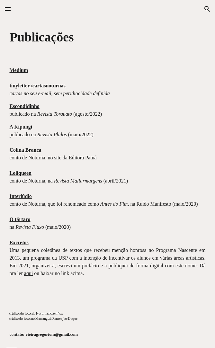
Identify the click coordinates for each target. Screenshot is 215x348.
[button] (7, 9)
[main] (107, 37)
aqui (28, 273)
